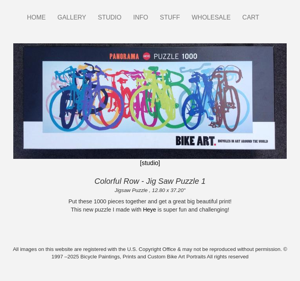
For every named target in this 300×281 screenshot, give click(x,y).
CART (250, 17)
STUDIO (109, 17)
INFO (140, 17)
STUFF (170, 17)
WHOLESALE (211, 17)
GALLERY (71, 17)
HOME (36, 17)
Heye (149, 209)
